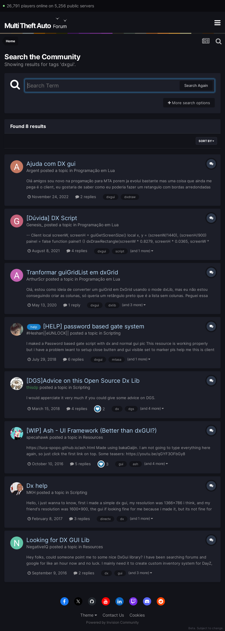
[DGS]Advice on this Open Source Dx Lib (82, 380)
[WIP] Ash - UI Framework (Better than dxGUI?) (91, 430)
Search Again (196, 85)
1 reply (71, 305)
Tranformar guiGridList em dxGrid (72, 272)
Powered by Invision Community (112, 622)
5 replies (80, 463)
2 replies (85, 196)
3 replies (79, 518)
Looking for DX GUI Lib (57, 540)
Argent (32, 170)
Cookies (137, 615)
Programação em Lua (94, 170)
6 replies (73, 359)
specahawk (37, 437)
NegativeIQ (37, 546)
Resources (93, 437)
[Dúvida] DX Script (51, 218)
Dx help (36, 485)
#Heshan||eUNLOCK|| (47, 332)
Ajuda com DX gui (51, 163)
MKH (30, 492)
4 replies (77, 250)
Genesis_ (34, 224)
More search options (189, 102)
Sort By (206, 141)
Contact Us (113, 615)
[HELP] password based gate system (93, 326)
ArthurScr (35, 278)
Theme (88, 615)
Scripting (112, 332)
